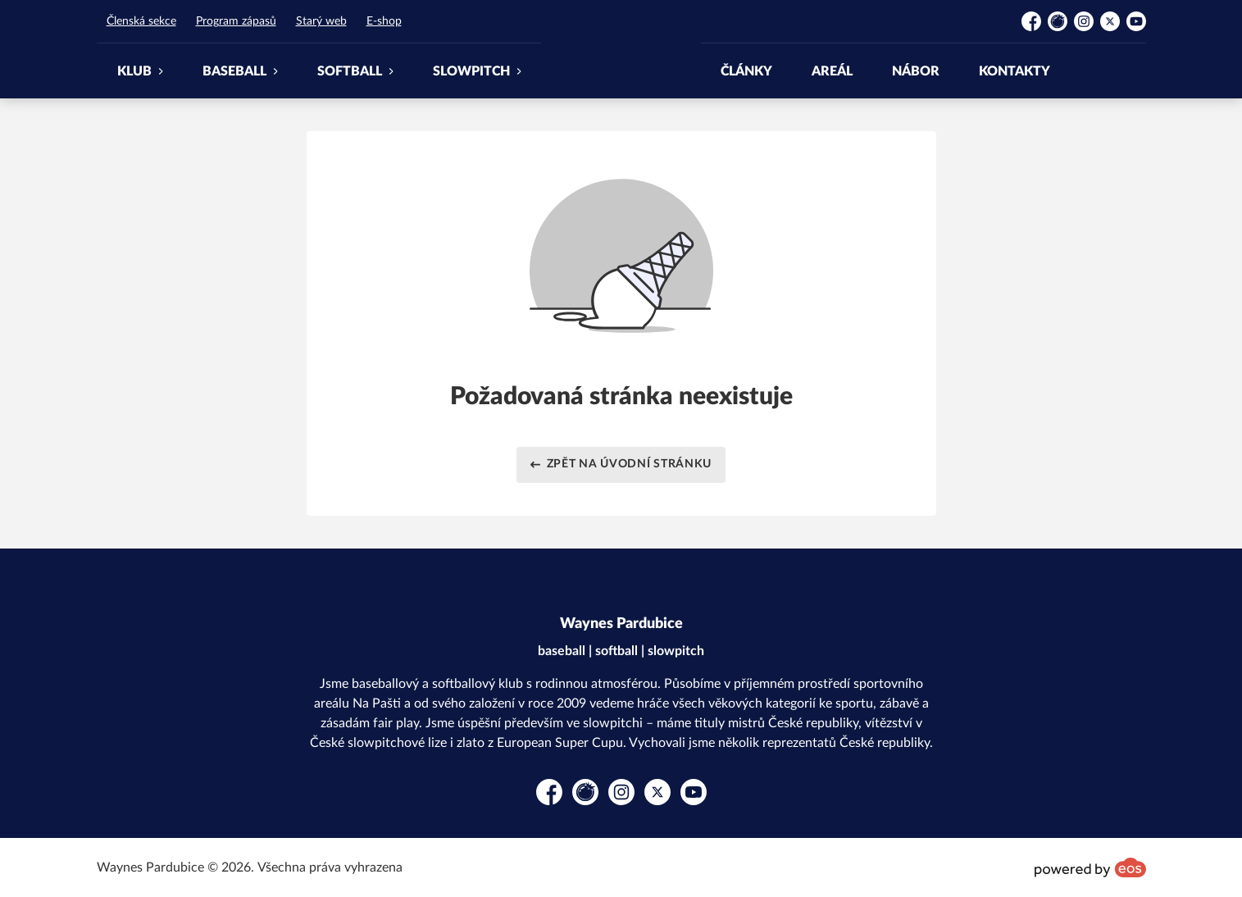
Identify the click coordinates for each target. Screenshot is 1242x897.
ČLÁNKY (746, 71)
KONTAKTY (1014, 71)
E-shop (384, 21)
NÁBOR (915, 71)
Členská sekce (141, 21)
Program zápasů (236, 21)
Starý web (321, 21)
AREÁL (832, 71)
